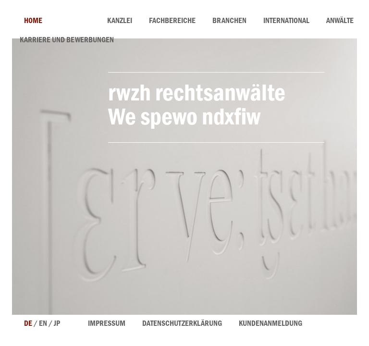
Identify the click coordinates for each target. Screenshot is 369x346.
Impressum (106, 324)
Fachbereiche (172, 21)
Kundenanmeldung (270, 324)
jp (57, 324)
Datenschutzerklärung (182, 324)
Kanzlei (119, 21)
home (33, 21)
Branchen (229, 21)
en (43, 324)
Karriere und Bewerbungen (67, 41)
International (286, 21)
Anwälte (340, 21)
